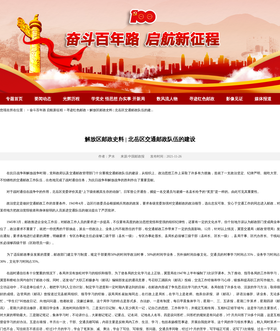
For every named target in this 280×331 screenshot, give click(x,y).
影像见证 (234, 99)
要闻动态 (42, 99)
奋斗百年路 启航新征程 (46, 110)
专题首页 (14, 99)
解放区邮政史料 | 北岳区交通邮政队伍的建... (121, 110)
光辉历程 (71, 99)
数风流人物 (167, 99)
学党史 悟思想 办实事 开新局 (118, 99)
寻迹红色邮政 (201, 99)
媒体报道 (263, 99)
